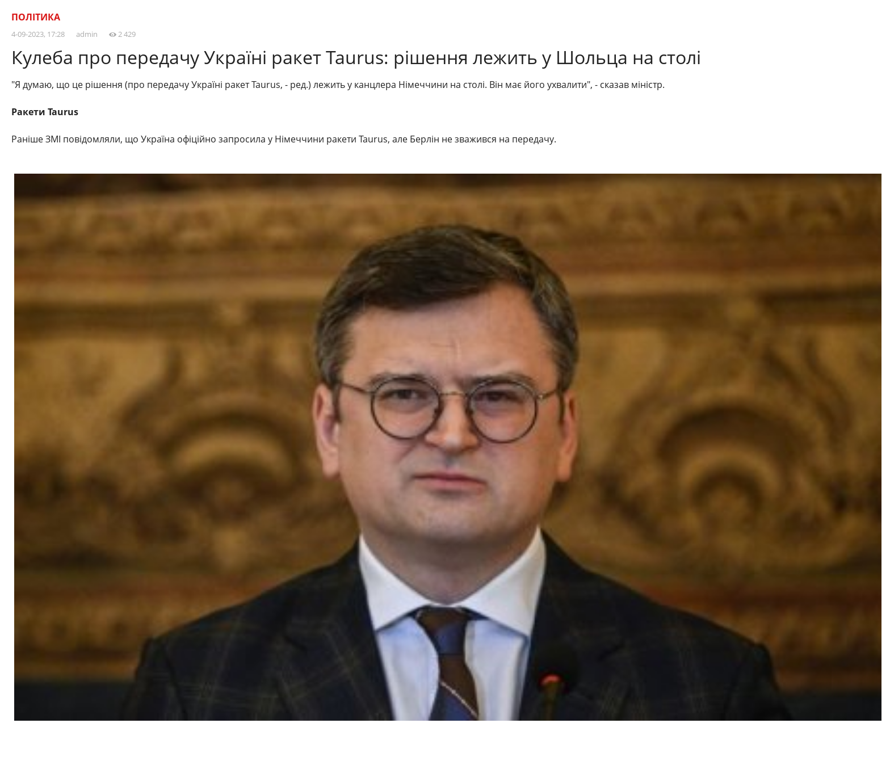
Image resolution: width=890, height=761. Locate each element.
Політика (35, 17)
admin (87, 34)
